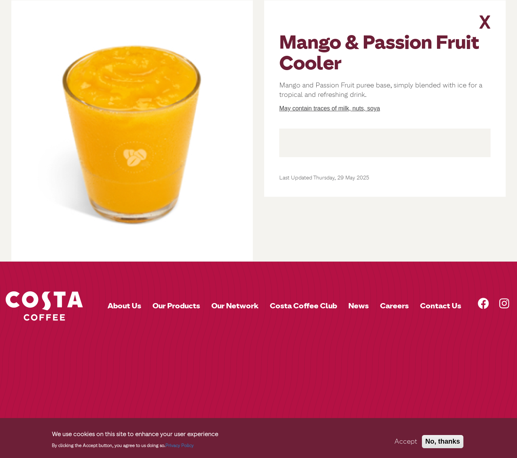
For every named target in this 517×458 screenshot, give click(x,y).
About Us (124, 305)
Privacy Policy (179, 445)
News (358, 305)
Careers (394, 305)
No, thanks (442, 441)
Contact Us (440, 305)
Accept (405, 441)
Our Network (234, 305)
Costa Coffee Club (303, 305)
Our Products (176, 305)
